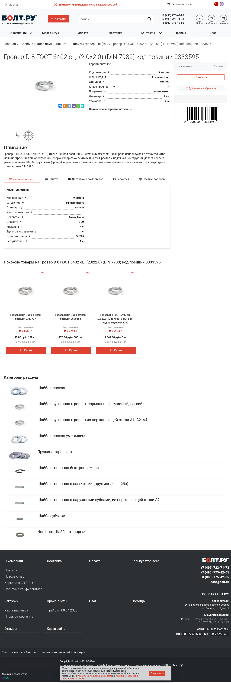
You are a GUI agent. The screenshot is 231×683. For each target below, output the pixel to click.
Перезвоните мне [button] (179, 4)
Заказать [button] (201, 77)
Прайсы (180, 33)
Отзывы (10, 629)
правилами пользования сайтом (95, 676)
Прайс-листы (57, 602)
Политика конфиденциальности (24, 590)
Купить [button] (26, 350)
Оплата (83, 33)
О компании (18, 33)
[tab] (22, 179)
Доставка (115, 33)
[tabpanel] (87, 217)
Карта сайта (56, 629)
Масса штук (50, 33)
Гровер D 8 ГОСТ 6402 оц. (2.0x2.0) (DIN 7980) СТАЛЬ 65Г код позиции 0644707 (115, 318)
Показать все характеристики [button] (110, 109)
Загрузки (11, 602)
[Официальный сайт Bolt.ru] (19, 17)
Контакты (148, 33)
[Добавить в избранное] (201, 88)
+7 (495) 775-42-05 (173, 15)
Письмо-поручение (18, 617)
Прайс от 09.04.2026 (62, 611)
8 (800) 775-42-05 (173, 22)
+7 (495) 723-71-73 (173, 19)
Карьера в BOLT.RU (18, 583)
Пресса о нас (14, 577)
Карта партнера (16, 611)
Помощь (138, 602)
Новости (10, 571)
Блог (213, 33)
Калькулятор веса (145, 562)
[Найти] (150, 19)
